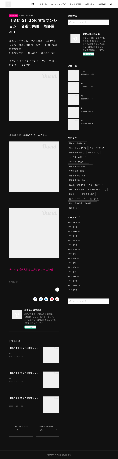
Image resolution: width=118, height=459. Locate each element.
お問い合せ (97, 4)
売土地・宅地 (77, 185)
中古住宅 (93, 152)
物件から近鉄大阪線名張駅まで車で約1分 (31, 269)
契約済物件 (14, 15)
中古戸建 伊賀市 (78, 162)
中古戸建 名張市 (78, 157)
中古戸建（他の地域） (80, 166)
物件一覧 (50, 4)
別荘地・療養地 (77, 143)
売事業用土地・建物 (79, 176)
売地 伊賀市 (76, 190)
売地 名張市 (96, 185)
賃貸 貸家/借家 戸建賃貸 (82, 203)
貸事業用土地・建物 (79, 180)
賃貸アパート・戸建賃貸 (81, 194)
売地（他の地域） (97, 190)
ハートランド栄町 (66, 4)
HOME (40, 4)
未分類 (74, 208)
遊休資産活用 (82, 4)
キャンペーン (97, 148)
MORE (108, 4)
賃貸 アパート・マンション (83, 199)
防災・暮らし (77, 148)
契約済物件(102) (15, 282)
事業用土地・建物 (78, 171)
